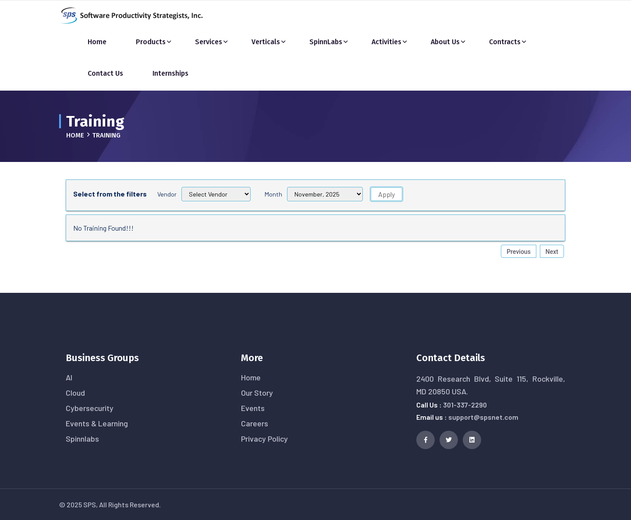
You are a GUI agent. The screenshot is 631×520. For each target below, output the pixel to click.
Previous (519, 251)
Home (97, 42)
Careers (254, 423)
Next (552, 251)
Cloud (75, 392)
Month (273, 194)
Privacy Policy (264, 438)
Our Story (257, 392)
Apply (386, 194)
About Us (445, 42)
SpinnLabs (325, 42)
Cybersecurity (89, 408)
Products (151, 42)
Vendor (167, 194)
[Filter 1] (325, 194)
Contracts (505, 42)
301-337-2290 (465, 405)
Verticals (266, 42)
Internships (170, 73)
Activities (386, 42)
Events (253, 408)
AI (69, 377)
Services (208, 42)
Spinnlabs (82, 438)
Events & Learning (97, 423)
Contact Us (105, 73)
